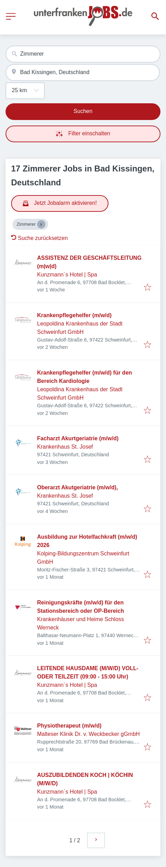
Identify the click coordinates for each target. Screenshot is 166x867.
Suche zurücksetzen (39, 238)
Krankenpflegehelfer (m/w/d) (74, 315)
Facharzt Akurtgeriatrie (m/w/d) (78, 438)
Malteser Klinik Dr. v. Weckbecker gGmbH (88, 734)
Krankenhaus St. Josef (65, 447)
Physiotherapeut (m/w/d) (69, 726)
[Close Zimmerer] (41, 224)
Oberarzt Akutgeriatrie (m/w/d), (77, 487)
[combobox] (83, 54)
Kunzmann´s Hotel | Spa (67, 275)
